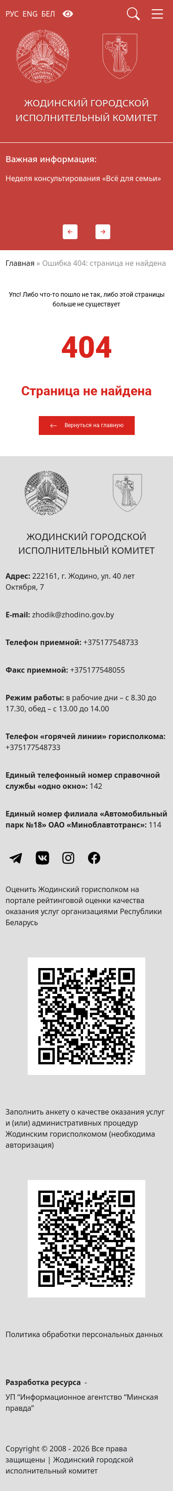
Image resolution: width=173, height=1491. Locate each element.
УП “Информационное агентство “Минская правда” (82, 1402)
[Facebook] (94, 858)
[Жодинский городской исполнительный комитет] (86, 79)
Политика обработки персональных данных (84, 1334)
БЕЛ (48, 14)
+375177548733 (111, 642)
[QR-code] (86, 1016)
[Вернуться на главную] (87, 425)
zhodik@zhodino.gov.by (73, 615)
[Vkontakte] (42, 858)
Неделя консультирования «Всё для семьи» (83, 178)
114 (155, 825)
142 (95, 786)
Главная (20, 263)
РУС (12, 14)
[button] (70, 231)
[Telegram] (17, 858)
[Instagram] (68, 858)
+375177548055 (97, 670)
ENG (30, 14)
